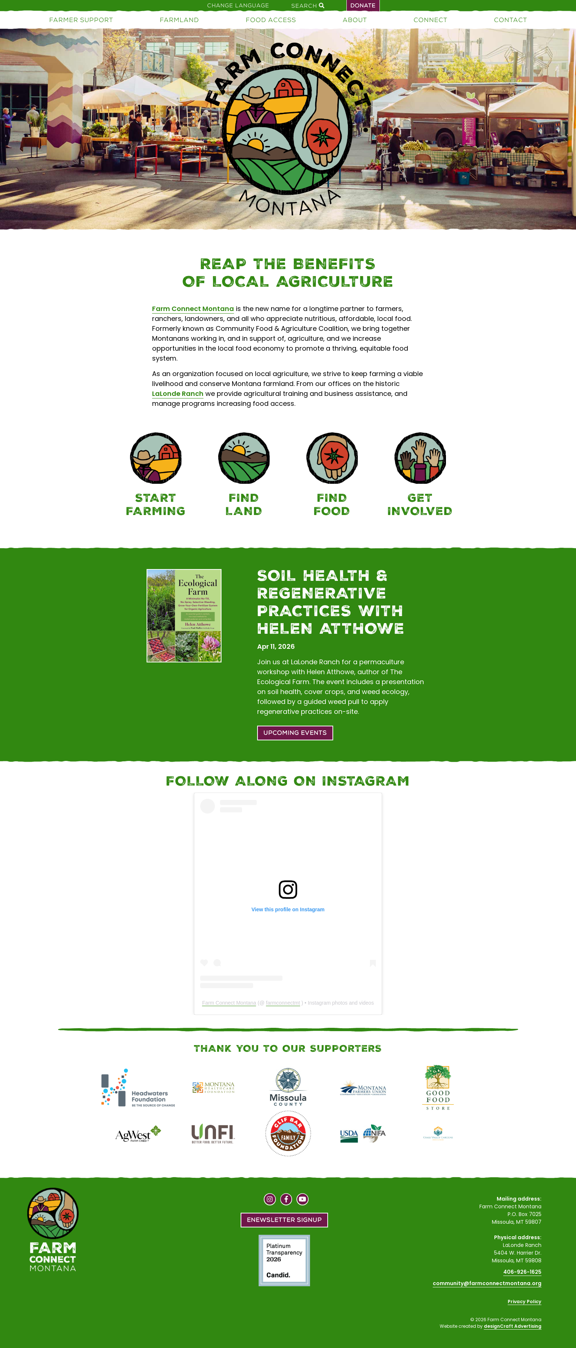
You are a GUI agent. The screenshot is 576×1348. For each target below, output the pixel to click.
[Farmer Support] (156, 475)
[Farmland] (244, 475)
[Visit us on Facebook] (286, 1200)
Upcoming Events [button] (295, 732)
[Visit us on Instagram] (270, 1200)
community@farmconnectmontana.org (487, 1283)
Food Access (271, 20)
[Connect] (420, 475)
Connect (430, 20)
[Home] (288, 130)
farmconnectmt (283, 1003)
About (355, 20)
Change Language (238, 5)
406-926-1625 (522, 1272)
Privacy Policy (524, 1301)
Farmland (179, 20)
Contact (510, 20)
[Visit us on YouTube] (302, 1200)
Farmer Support (81, 20)
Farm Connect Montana (193, 308)
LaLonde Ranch (178, 393)
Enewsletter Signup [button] (284, 1219)
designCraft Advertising (512, 1326)
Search (307, 5)
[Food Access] (332, 475)
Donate (363, 5)
